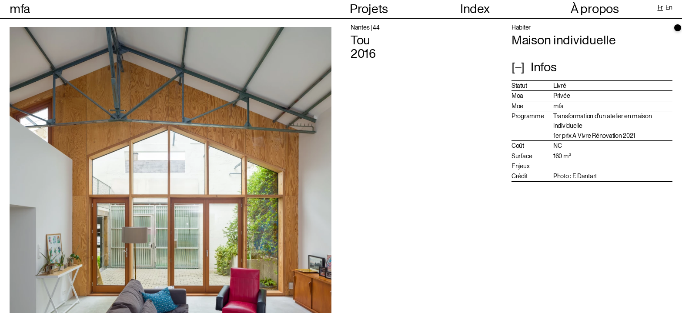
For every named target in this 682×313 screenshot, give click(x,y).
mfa (20, 8)
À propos (595, 9)
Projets (369, 9)
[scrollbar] (677, 27)
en (668, 7)
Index (475, 9)
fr (660, 7)
